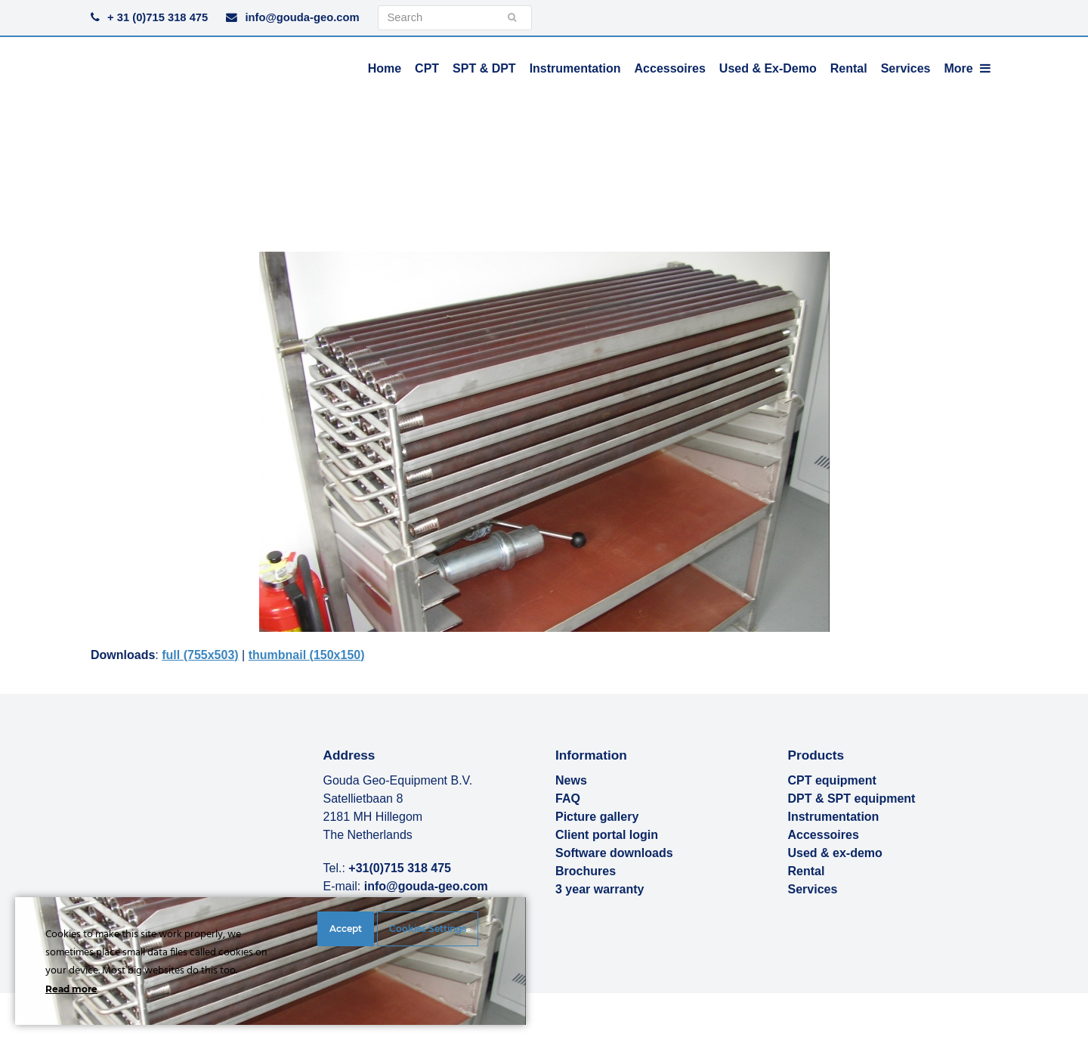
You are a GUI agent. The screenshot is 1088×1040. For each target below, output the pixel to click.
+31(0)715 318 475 (399, 868)
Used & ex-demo (835, 853)
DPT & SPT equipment (852, 798)
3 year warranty (599, 889)
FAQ (567, 798)
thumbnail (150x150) (307, 654)
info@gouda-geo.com (302, 17)
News (571, 780)
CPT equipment (832, 780)
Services (813, 889)
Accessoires (823, 834)
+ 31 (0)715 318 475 (157, 17)
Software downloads (614, 853)
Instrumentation (833, 816)
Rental (806, 871)
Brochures (585, 871)
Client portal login (606, 834)
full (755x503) (200, 654)
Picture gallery (596, 816)
